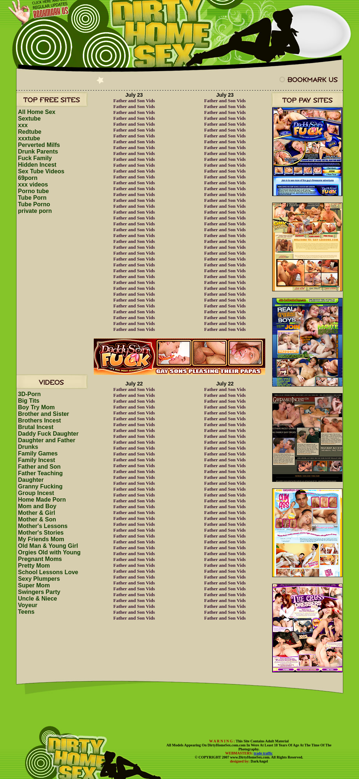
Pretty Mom (34, 565)
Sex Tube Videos (41, 171)
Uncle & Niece (37, 598)
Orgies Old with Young (49, 552)
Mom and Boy (37, 506)
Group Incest (36, 493)
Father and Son (39, 467)
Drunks (28, 447)
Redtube (29, 132)
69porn (27, 178)
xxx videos (33, 184)
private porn (35, 211)
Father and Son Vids (134, 100)
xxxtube (29, 138)
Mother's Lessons (42, 526)
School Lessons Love (48, 572)
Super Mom (34, 585)
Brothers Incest (39, 420)
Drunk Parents (38, 151)
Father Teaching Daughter (40, 476)
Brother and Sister (43, 414)
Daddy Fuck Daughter (48, 434)
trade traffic (263, 753)
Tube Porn (32, 198)
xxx (23, 125)
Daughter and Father (46, 440)
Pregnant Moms (40, 559)
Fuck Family (35, 158)
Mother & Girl (36, 513)
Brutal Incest (35, 427)
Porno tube (33, 191)
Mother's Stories (41, 532)
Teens (26, 612)
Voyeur (27, 605)
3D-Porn (29, 394)
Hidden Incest (37, 165)
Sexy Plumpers (39, 579)
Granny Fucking (40, 486)
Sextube (29, 118)
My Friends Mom (41, 539)
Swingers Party (39, 592)
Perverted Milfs (39, 145)
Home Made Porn (42, 499)
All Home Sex (36, 112)
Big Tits (28, 401)
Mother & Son (37, 519)
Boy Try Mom (36, 407)
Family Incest (36, 460)
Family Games (38, 453)
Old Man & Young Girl (48, 546)
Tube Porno (34, 204)
